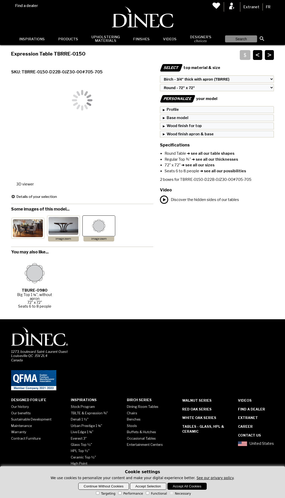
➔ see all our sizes (197, 165)
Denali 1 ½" (79, 419)
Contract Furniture (26, 438)
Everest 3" (79, 438)
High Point (79, 463)
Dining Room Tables (142, 406)
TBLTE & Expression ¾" (89, 413)
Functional (156, 493)
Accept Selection (148, 486)
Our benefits (21, 413)
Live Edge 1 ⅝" (82, 432)
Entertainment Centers (145, 444)
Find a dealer (26, 5)
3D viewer (25, 184)
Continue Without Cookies (104, 486)
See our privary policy (215, 478)
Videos (169, 39)
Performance (130, 493)
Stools (132, 426)
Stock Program (83, 406)
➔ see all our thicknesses (214, 159)
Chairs (132, 413)
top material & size (190, 67)
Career (245, 426)
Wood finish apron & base (190, 134)
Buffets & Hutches (141, 432)
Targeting (105, 493)
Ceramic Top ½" (83, 457)
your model (188, 98)
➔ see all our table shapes (210, 153)
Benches (134, 419)
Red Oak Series (197, 409)
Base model (177, 117)
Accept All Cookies (187, 486)
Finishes (141, 39)
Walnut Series (197, 400)
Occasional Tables (141, 438)
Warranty (18, 432)
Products (68, 39)
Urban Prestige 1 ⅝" (86, 426)
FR (268, 7)
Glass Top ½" (81, 444)
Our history (20, 406)
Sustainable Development (31, 419)
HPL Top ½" (80, 451)
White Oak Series (199, 418)
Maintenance (21, 426)
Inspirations (32, 39)
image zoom (63, 238)
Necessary (180, 493)
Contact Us (249, 435)
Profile (173, 109)
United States (256, 443)
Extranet (251, 7)
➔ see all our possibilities (222, 171)
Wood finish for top (184, 125)
